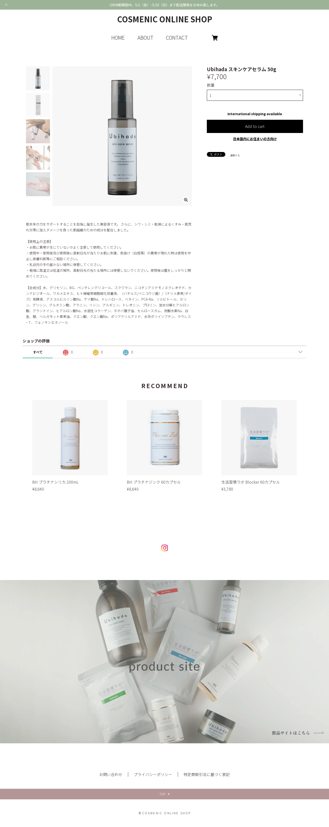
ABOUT (145, 37)
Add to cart (255, 124)
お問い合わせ (110, 774)
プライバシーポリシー (153, 774)
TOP (164, 794)
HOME (118, 37)
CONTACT (177, 37)
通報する (235, 153)
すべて (38, 352)
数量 (211, 85)
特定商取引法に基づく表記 (206, 774)
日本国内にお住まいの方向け (255, 137)
